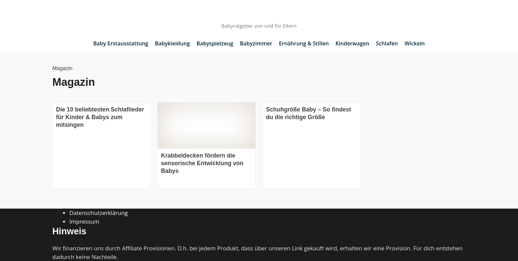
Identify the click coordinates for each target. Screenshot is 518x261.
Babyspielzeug (215, 43)
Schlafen (387, 43)
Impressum (84, 221)
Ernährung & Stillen (304, 43)
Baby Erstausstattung (120, 43)
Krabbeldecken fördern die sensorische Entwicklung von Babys (202, 163)
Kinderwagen (352, 43)
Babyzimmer (256, 43)
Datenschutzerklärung (98, 213)
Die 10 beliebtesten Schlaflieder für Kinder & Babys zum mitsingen (100, 117)
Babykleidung (172, 43)
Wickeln (415, 43)
